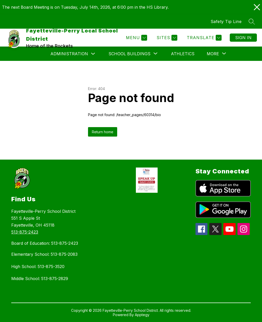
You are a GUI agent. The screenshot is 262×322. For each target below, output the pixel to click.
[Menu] (136, 38)
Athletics (182, 53)
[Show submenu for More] (213, 54)
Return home (102, 132)
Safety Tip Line (226, 21)
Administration (69, 53)
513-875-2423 (24, 232)
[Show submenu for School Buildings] (129, 54)
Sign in (243, 37)
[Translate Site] (203, 38)
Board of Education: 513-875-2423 (44, 243)
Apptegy (142, 315)
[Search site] (252, 21)
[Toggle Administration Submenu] (93, 53)
